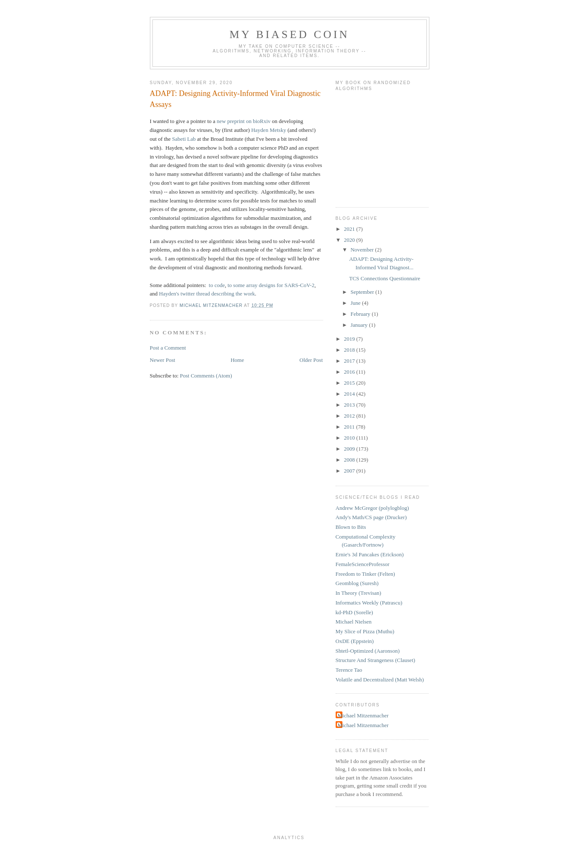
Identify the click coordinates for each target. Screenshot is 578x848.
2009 (350, 449)
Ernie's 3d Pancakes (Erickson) (370, 554)
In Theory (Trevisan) (358, 593)
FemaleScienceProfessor (363, 564)
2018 (350, 350)
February (361, 314)
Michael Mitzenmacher (363, 715)
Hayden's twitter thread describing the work (207, 293)
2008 (350, 460)
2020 (350, 240)
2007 (350, 471)
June (356, 303)
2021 (350, 229)
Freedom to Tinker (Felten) (365, 574)
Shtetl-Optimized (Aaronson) (368, 651)
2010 (350, 438)
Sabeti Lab (184, 139)
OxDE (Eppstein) (355, 641)
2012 (350, 416)
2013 (350, 405)
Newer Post (162, 360)
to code (217, 285)
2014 (350, 394)
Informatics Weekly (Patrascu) (369, 602)
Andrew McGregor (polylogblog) (372, 508)
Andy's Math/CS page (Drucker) (371, 517)
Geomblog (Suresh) (357, 583)
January (359, 325)
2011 (350, 427)
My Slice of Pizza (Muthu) (365, 631)
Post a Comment (168, 348)
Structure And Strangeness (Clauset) (375, 660)
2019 (350, 339)
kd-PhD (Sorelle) (354, 612)
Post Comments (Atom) (206, 375)
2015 (350, 383)
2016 (350, 372)
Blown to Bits (351, 527)
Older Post (311, 360)
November (362, 249)
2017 (350, 361)
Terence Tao (349, 670)
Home (237, 360)
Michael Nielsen (354, 621)
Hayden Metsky (268, 130)
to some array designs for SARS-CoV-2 (271, 285)
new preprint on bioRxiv (243, 121)
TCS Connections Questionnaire (384, 278)
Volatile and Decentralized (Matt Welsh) (380, 679)
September (362, 292)
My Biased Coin (289, 34)
